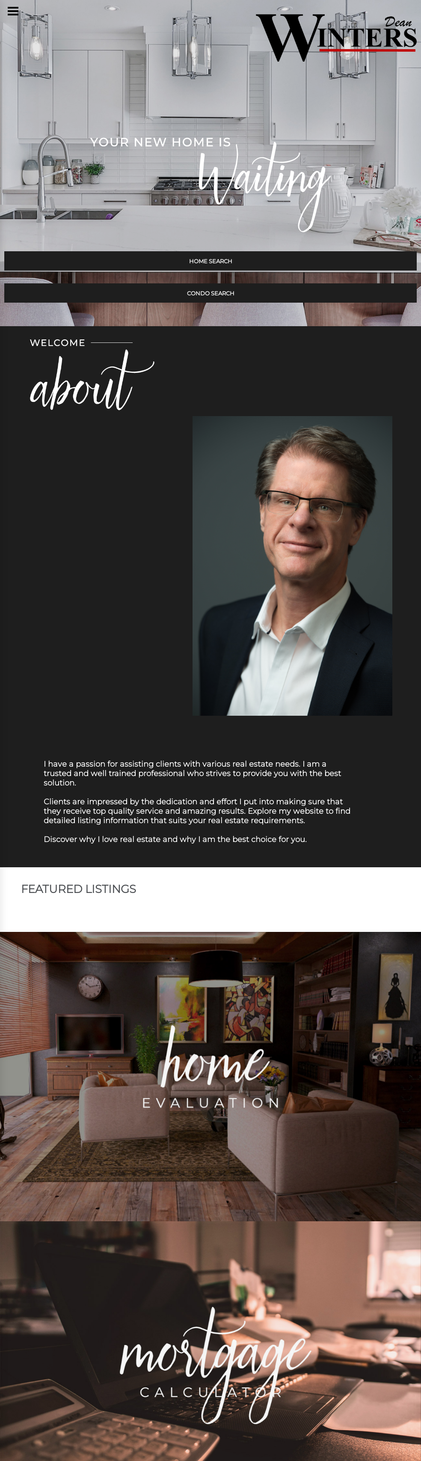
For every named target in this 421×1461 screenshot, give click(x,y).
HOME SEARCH (210, 261)
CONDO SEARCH (210, 293)
